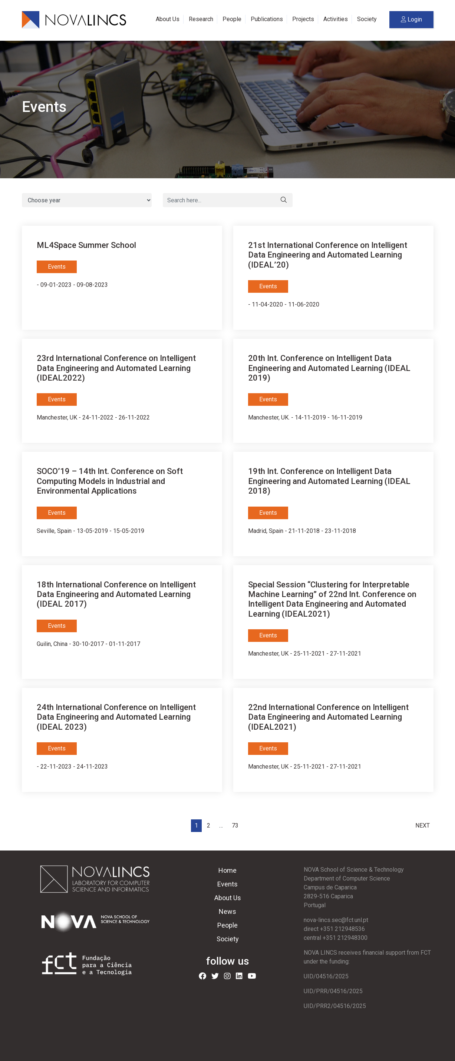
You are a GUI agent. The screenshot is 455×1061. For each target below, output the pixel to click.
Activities (335, 19)
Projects (303, 19)
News (227, 911)
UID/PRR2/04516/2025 (335, 1005)
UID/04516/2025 (326, 976)
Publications (267, 19)
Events (227, 884)
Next (422, 825)
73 (235, 825)
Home (227, 870)
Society (367, 19)
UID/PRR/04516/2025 (333, 991)
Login (411, 19)
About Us (167, 19)
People (231, 19)
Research (201, 19)
